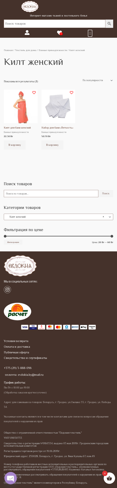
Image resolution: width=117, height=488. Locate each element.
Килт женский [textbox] (55, 217)
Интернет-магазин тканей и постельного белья (58, 15)
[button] (90, 33)
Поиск (105, 193)
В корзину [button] (15, 145)
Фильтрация (13, 242)
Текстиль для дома (25, 50)
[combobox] (58, 217)
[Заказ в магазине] (96, 80)
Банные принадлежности (53, 50)
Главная (8, 50)
